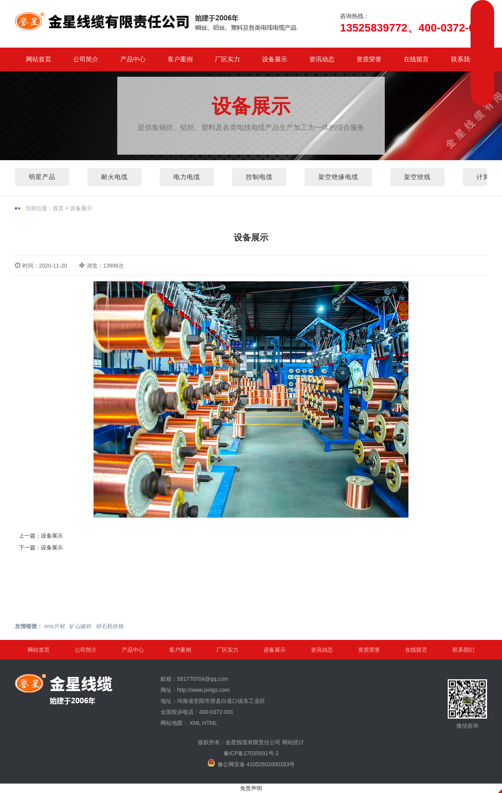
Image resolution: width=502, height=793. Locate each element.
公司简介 (85, 59)
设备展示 (274, 59)
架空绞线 (417, 177)
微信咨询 (467, 704)
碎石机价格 (110, 626)
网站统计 (293, 742)
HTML (209, 723)
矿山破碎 (81, 626)
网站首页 (38, 59)
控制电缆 (259, 177)
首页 (58, 208)
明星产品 (42, 177)
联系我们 (463, 59)
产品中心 (133, 59)
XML (195, 723)
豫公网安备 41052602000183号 (251, 763)
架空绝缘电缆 (338, 177)
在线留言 (416, 59)
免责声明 (251, 788)
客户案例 (180, 59)
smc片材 (54, 626)
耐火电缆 (114, 177)
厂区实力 (227, 59)
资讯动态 (321, 59)
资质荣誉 (369, 59)
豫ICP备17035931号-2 (251, 753)
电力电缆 (186, 177)
